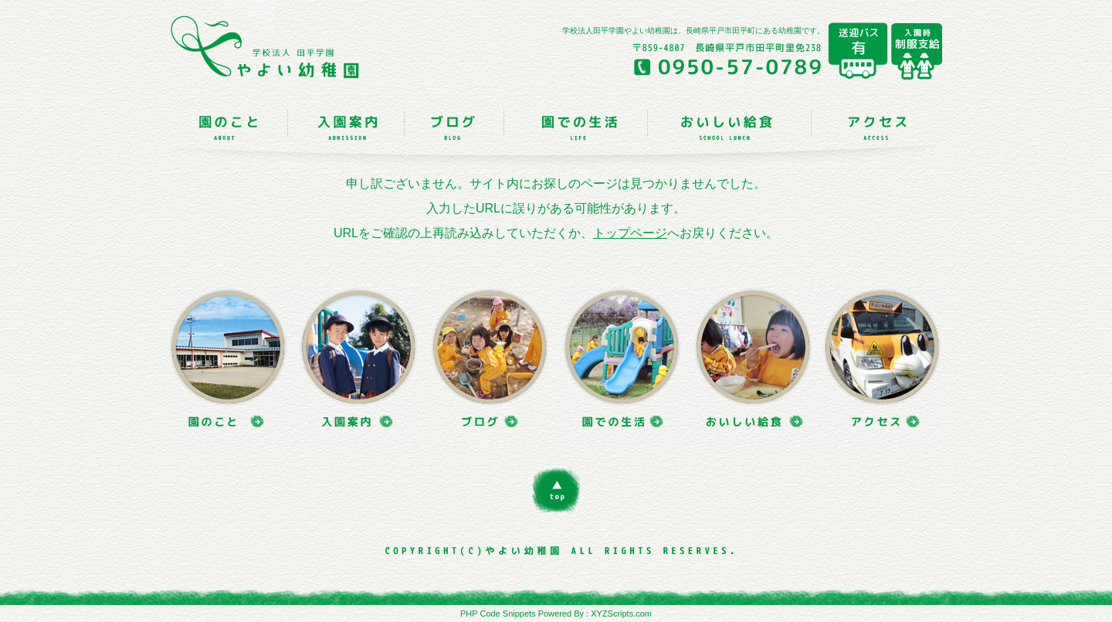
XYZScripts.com (621, 613)
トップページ (630, 233)
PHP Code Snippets (498, 613)
